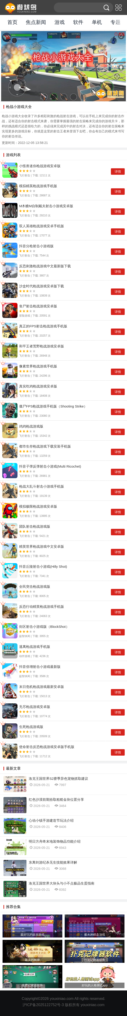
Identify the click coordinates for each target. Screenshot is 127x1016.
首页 (12, 22)
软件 (78, 22)
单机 (97, 22)
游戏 (60, 22)
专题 (115, 22)
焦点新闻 (36, 22)
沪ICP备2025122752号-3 (43, 1005)
